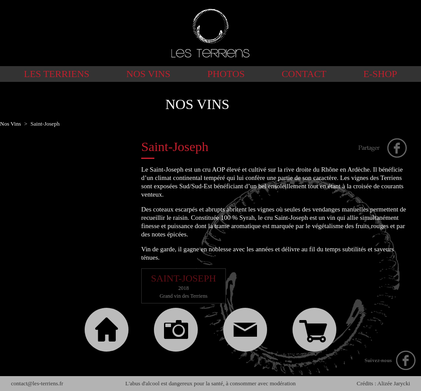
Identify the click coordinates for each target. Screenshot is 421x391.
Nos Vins (148, 73)
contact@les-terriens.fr (37, 383)
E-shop (380, 73)
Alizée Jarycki (393, 383)
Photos (226, 73)
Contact (304, 73)
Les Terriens (56, 73)
